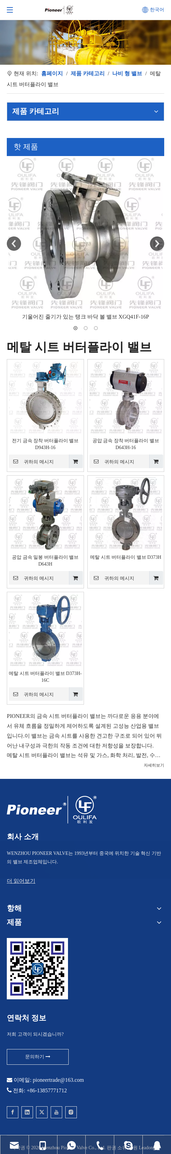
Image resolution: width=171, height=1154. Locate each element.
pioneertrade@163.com (58, 1080)
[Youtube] (56, 1112)
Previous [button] (14, 243)
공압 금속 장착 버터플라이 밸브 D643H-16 (125, 444)
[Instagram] (71, 1112)
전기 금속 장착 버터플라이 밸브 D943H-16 (45, 444)
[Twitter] (42, 1112)
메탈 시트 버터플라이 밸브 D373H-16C (45, 677)
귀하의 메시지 (31, 461)
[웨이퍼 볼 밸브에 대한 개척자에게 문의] (37, 968)
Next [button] (157, 243)
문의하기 (37, 1056)
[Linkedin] (27, 1112)
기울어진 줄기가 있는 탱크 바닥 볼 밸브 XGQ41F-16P (85, 317)
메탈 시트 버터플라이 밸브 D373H (125, 557)
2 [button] (85, 328)
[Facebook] (12, 1112)
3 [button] (95, 328)
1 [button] (75, 328)
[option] (85, 239)
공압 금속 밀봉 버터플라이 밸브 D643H (45, 561)
